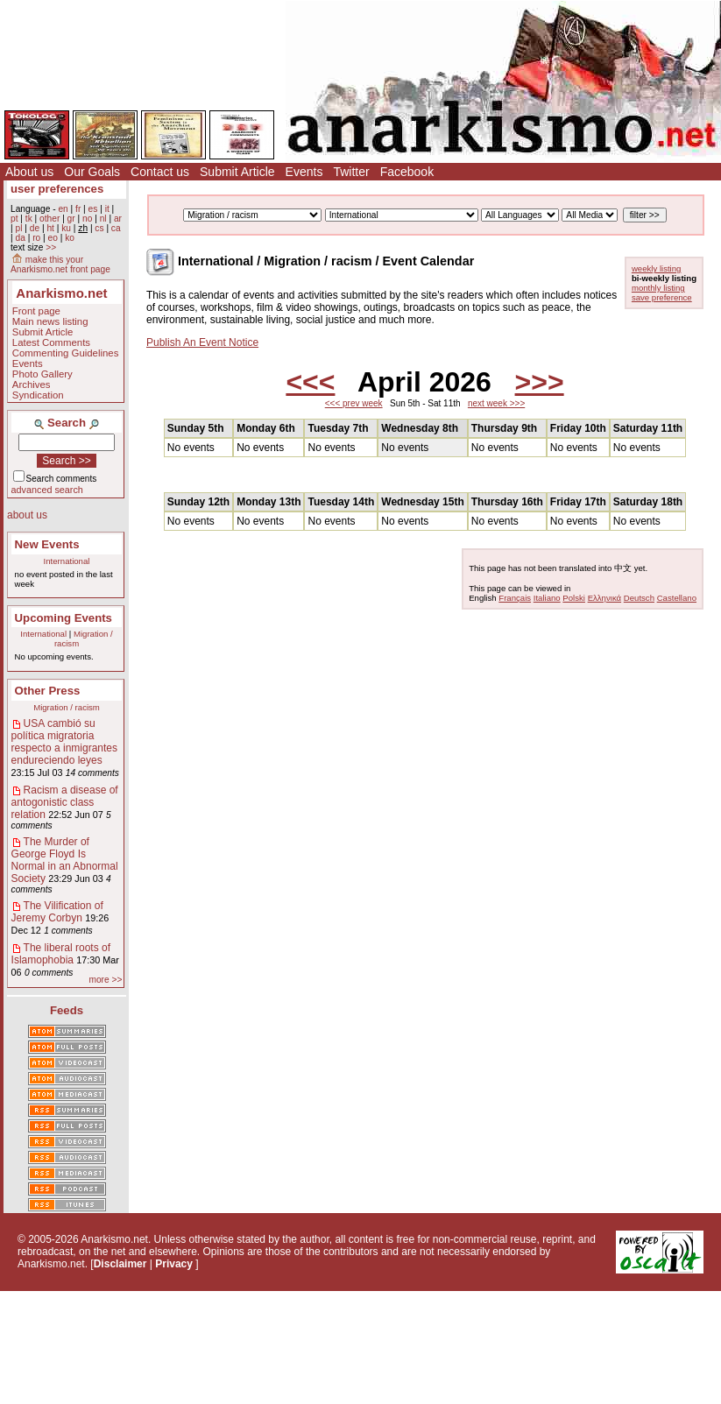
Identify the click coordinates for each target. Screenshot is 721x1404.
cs (99, 228)
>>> (539, 382)
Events (304, 172)
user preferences (57, 188)
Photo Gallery (42, 374)
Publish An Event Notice (202, 342)
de (34, 228)
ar (118, 218)
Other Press (48, 690)
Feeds (66, 1010)
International (67, 561)
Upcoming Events (63, 617)
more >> (105, 979)
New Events (47, 544)
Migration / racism (66, 707)
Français (514, 598)
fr (78, 209)
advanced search (47, 489)
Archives (31, 384)
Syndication (38, 395)
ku (66, 228)
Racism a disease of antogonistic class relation (64, 802)
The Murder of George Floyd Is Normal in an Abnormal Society (64, 860)
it (107, 209)
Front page (36, 311)
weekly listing (657, 268)
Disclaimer (120, 1264)
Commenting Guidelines (65, 353)
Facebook (407, 172)
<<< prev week (354, 403)
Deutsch (639, 598)
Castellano (676, 598)
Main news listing (50, 321)
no (87, 218)
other (49, 218)
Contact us (160, 172)
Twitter (351, 172)
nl (103, 218)
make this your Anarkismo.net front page (60, 264)
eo (53, 238)
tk (28, 218)
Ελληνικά (604, 598)
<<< (310, 382)
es (93, 209)
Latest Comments (51, 342)
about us (27, 515)
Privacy (174, 1264)
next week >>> (496, 403)
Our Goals (92, 172)
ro (36, 238)
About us (29, 172)
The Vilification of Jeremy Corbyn (57, 912)
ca (116, 228)
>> (51, 247)
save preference (662, 297)
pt (14, 218)
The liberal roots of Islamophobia (60, 954)
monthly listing (658, 288)
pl (18, 228)
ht (50, 228)
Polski (573, 598)
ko (69, 238)
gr (71, 218)
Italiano (547, 598)
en (62, 209)
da (20, 238)
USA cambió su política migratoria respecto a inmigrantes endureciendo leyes (64, 741)
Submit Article (237, 172)
